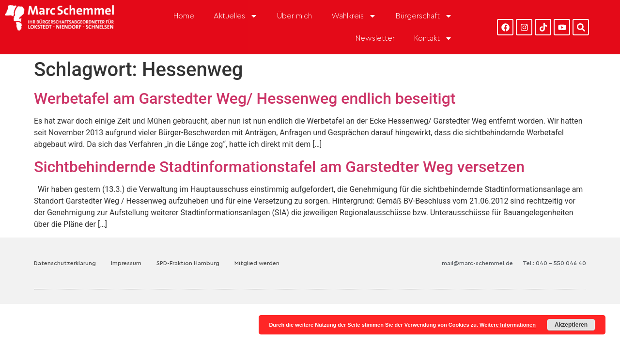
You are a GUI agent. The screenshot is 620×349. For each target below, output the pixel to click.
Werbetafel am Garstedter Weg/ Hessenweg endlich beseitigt (245, 98)
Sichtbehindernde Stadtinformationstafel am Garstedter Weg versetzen (279, 167)
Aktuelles (236, 16)
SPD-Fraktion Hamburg (187, 263)
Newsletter (375, 38)
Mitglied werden (256, 263)
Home (183, 16)
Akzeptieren (571, 324)
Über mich (294, 16)
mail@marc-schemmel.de (477, 263)
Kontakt (433, 38)
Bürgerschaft (424, 16)
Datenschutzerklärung (65, 263)
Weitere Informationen (508, 325)
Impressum (126, 263)
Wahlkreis (353, 16)
